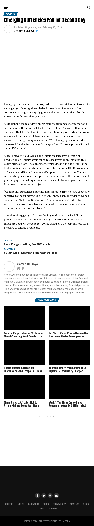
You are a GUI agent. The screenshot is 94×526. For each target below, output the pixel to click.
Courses (53, 508)
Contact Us (33, 504)
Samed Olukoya (25, 30)
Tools (43, 508)
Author (21, 504)
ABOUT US (9, 504)
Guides (86, 504)
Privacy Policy (59, 504)
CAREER (46, 504)
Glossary (74, 504)
